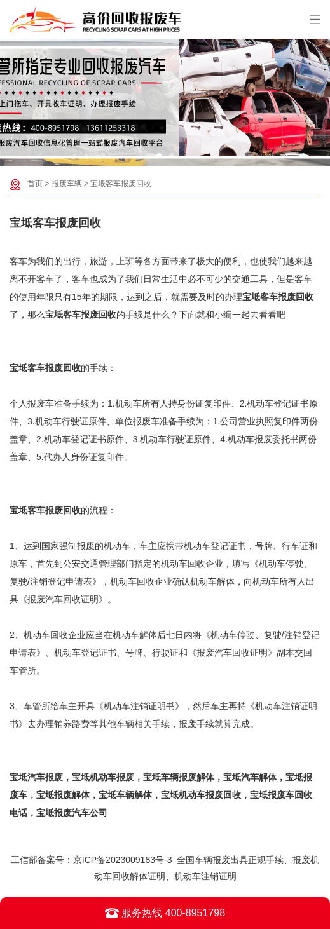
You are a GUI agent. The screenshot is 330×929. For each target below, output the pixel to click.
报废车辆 (67, 183)
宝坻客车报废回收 (120, 183)
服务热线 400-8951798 (165, 913)
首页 (35, 183)
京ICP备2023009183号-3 (122, 860)
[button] (159, 155)
